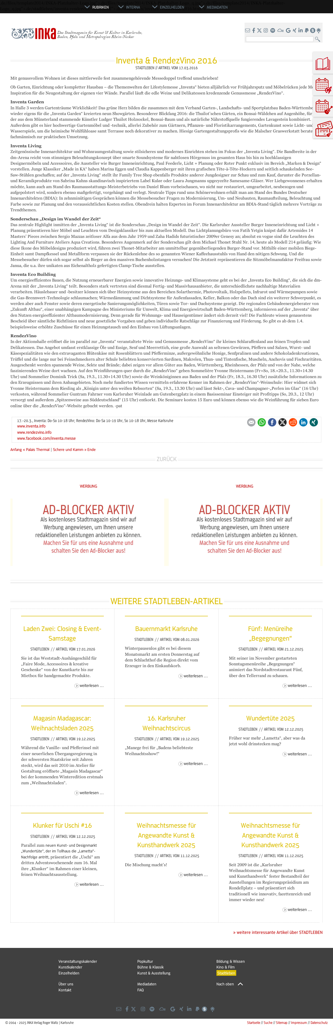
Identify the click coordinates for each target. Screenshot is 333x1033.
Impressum (299, 1022)
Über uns (66, 983)
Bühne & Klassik (150, 967)
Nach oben (225, 983)
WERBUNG (88, 485)
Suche (268, 1022)
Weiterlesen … (92, 685)
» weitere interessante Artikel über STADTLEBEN (278, 932)
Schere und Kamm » (69, 449)
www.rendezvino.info (34, 432)
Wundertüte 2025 (270, 718)
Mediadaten (146, 983)
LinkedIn (303, 422)
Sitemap (281, 1022)
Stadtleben (40, 649)
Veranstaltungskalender (78, 961)
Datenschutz (319, 1022)
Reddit (293, 422)
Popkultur (145, 961)
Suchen (319, 39)
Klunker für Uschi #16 (62, 825)
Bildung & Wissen (230, 961)
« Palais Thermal (36, 449)
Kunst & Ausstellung (153, 973)
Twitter (282, 422)
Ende (91, 449)
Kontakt (65, 989)
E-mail (251, 422)
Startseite (253, 1022)
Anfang (16, 449)
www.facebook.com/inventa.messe (46, 438)
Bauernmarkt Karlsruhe (166, 628)
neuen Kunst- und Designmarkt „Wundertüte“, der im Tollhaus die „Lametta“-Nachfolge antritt (59, 851)
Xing (314, 422)
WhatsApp (262, 422)
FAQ (140, 989)
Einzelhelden (69, 973)
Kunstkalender (70, 967)
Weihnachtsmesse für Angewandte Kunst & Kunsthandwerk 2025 (166, 835)
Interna (133, 7)
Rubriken (100, 7)
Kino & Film (225, 967)
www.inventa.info (31, 425)
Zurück (167, 458)
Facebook (272, 422)
